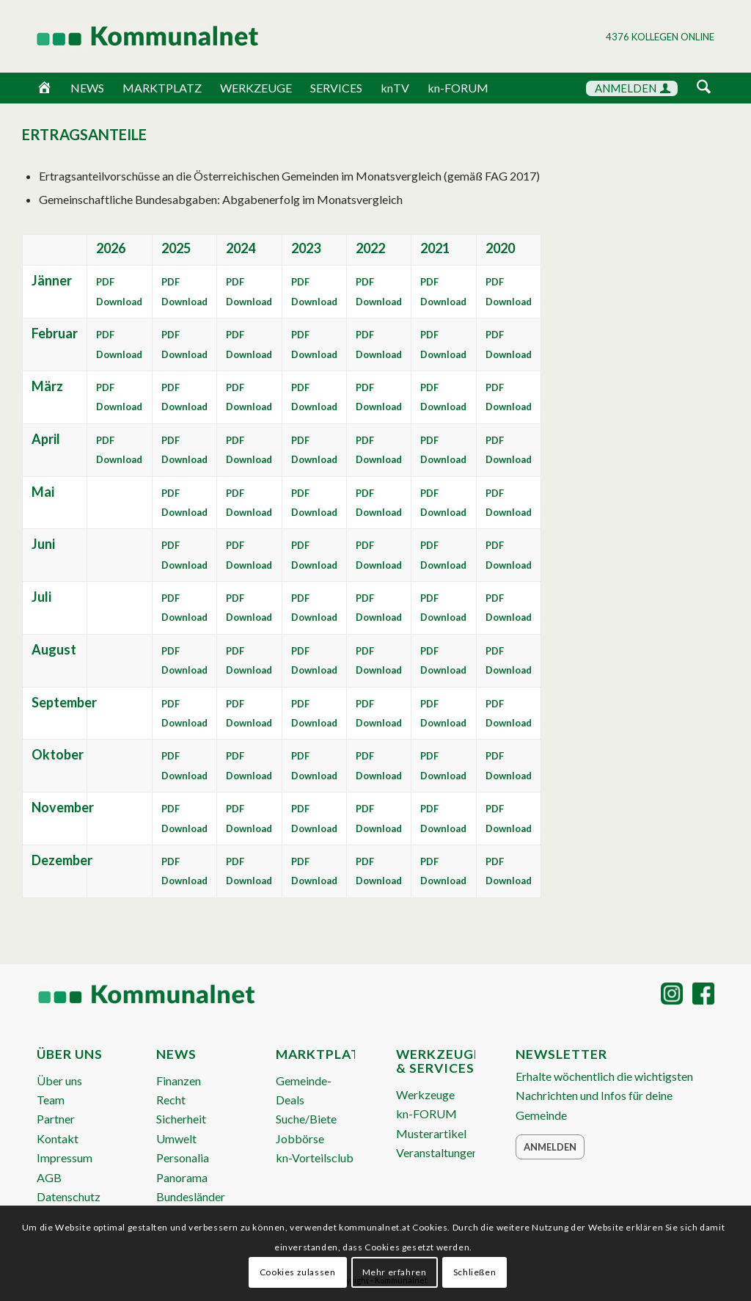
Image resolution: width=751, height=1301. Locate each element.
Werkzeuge (425, 1094)
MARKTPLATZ (162, 88)
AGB (49, 1177)
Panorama (182, 1177)
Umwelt (176, 1138)
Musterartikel (431, 1133)
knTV (395, 88)
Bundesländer (190, 1196)
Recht (171, 1100)
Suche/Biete (306, 1119)
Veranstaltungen (437, 1152)
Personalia (182, 1158)
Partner (56, 1119)
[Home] (44, 88)
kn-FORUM (458, 88)
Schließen (474, 1272)
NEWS (87, 88)
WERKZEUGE (256, 88)
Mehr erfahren (394, 1272)
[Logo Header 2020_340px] (129, 36)
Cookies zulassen (298, 1272)
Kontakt (57, 1138)
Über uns (59, 1080)
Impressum (64, 1158)
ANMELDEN (632, 88)
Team (51, 1100)
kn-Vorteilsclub (314, 1158)
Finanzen (178, 1080)
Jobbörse (300, 1138)
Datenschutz (68, 1196)
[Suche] (704, 87)
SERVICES (336, 88)
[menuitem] (704, 89)
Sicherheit (181, 1119)
